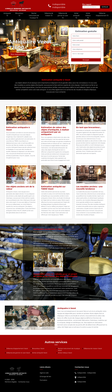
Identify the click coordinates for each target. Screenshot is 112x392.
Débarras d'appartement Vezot (17, 348)
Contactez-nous (23, 382)
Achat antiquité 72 (76, 15)
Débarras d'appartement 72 (102, 14)
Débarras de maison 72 (49, 14)
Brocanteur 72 (19, 14)
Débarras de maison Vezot (93, 348)
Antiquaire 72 (7, 14)
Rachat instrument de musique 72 (34, 15)
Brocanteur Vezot (38, 348)
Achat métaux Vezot (65, 353)
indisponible (81, 373)
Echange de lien (45, 376)
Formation (43, 380)
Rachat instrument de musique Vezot (69, 349)
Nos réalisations (17, 54)
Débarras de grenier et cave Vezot (18, 353)
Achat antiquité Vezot (39, 353)
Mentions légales (11, 382)
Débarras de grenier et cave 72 (63, 15)
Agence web (44, 373)
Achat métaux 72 (88, 15)
